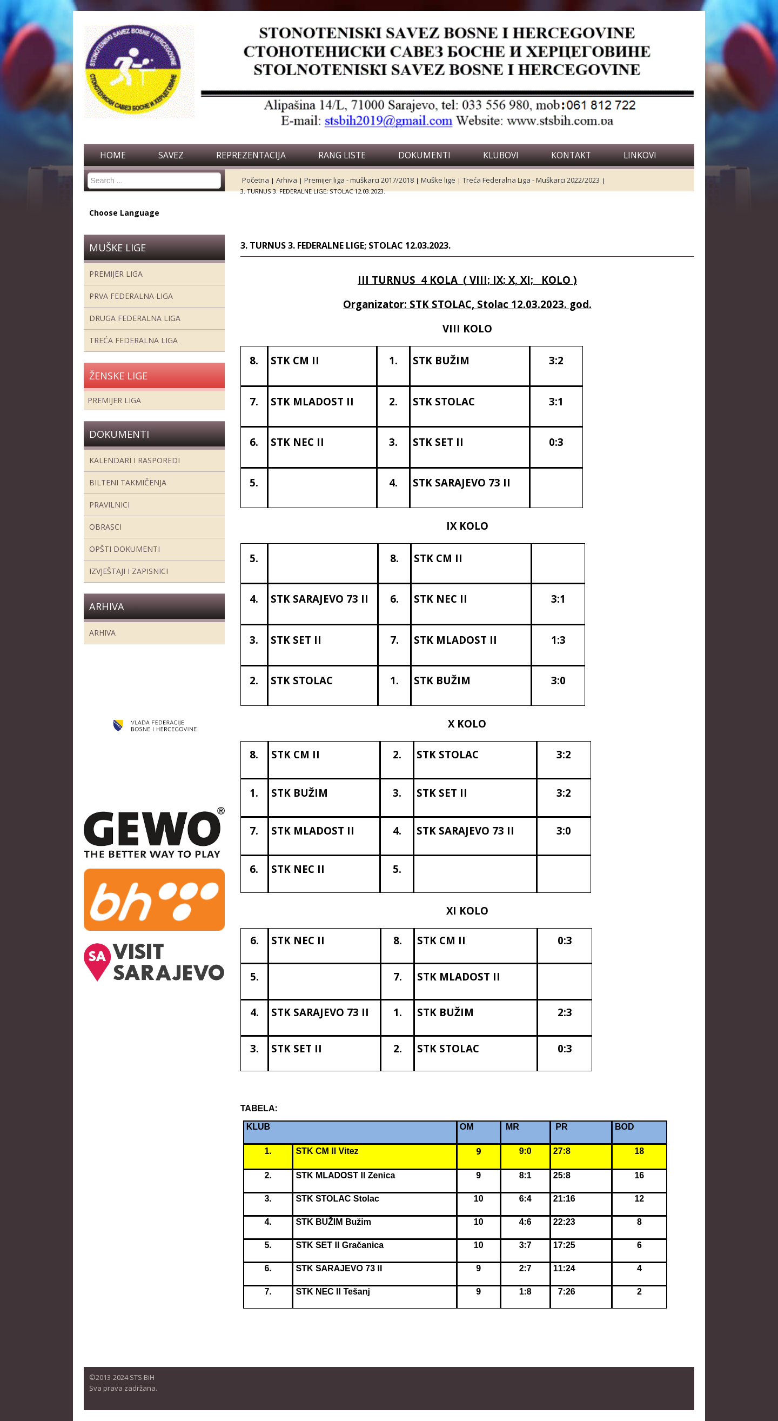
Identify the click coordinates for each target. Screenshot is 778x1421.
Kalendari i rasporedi (134, 460)
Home (113, 155)
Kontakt (571, 155)
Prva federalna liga (131, 296)
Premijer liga (116, 274)
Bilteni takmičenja (127, 482)
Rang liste (342, 155)
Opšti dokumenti (124, 549)
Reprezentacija (251, 155)
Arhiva (102, 633)
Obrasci (105, 527)
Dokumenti (424, 155)
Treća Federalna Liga (133, 340)
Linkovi (639, 155)
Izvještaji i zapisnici (128, 571)
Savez (171, 155)
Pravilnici (109, 504)
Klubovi (501, 155)
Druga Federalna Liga (134, 318)
